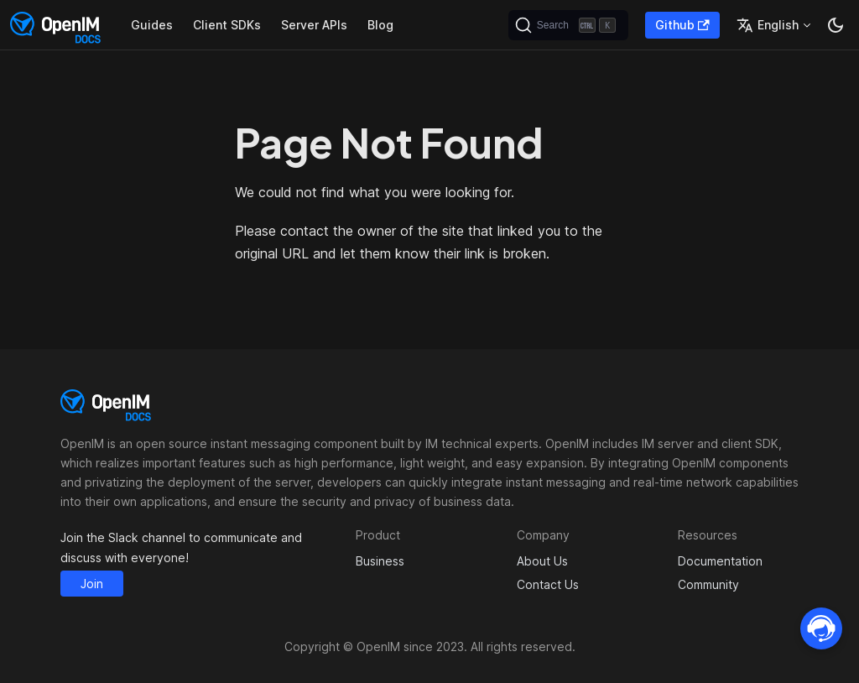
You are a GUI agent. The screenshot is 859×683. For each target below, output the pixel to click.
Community (708, 584)
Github (682, 25)
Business (380, 561)
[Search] (568, 25)
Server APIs (314, 25)
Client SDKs (227, 25)
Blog (380, 25)
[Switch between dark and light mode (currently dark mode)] (835, 25)
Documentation (720, 561)
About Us (542, 561)
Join (92, 583)
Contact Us (548, 584)
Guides (152, 25)
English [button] (768, 25)
